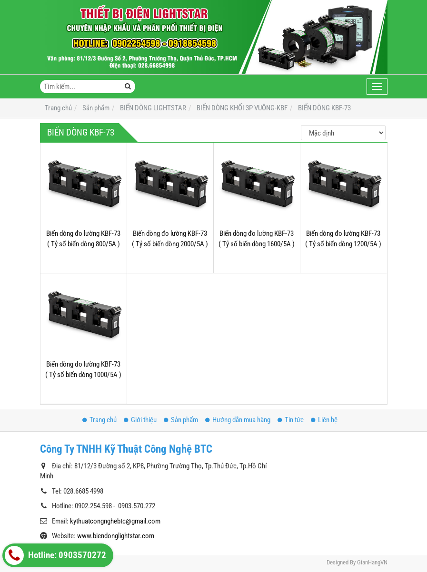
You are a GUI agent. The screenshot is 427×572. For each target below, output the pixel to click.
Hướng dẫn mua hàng (237, 420)
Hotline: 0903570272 (55, 555)
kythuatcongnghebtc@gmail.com (115, 521)
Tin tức (291, 420)
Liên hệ (324, 420)
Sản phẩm (181, 420)
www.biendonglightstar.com (115, 536)
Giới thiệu (140, 420)
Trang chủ (99, 420)
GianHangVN (372, 562)
